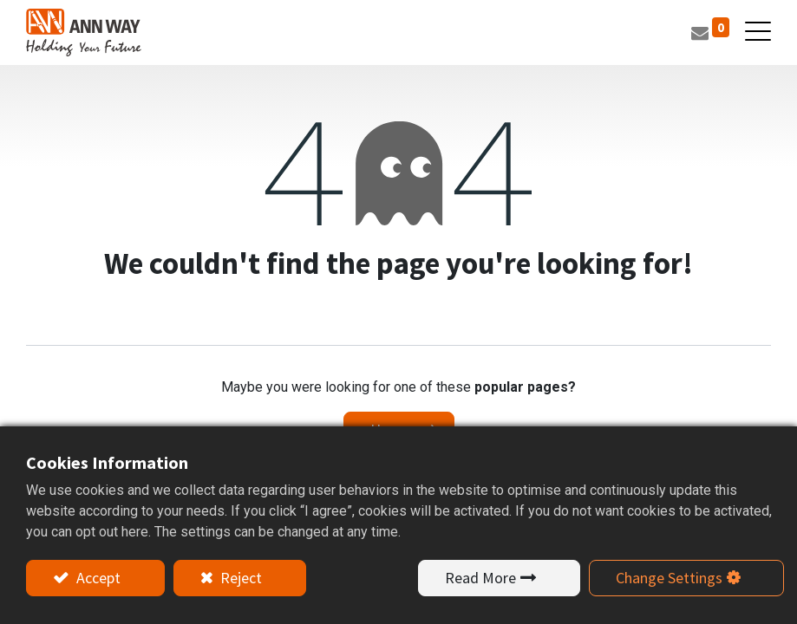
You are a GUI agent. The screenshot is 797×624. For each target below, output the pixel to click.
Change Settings (669, 578)
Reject (239, 578)
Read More (480, 578)
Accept (97, 578)
